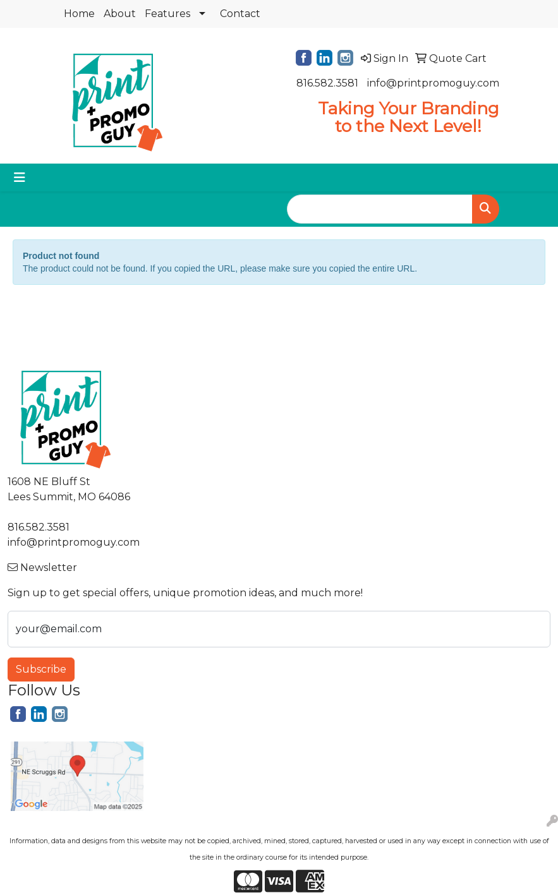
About (120, 14)
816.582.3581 (327, 83)
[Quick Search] (380, 209)
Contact (240, 14)
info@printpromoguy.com (433, 83)
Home (79, 14)
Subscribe (41, 669)
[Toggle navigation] (19, 177)
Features (167, 14)
